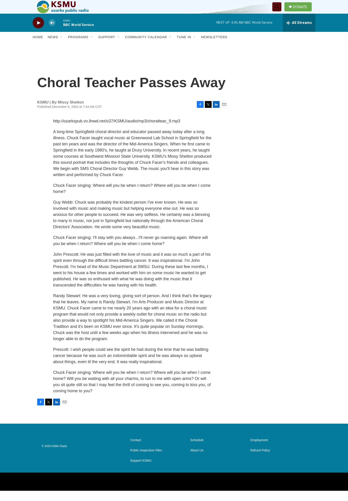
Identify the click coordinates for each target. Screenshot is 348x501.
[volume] (52, 33)
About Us (196, 460)
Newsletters (214, 47)
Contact (135, 450)
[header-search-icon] (278, 12)
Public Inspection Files (146, 460)
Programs (78, 47)
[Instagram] (283, 492)
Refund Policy (260, 460)
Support (106, 47)
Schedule (196, 450)
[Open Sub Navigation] (61, 47)
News (53, 47)
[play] (38, 33)
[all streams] (299, 33)
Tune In (184, 47)
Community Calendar (146, 47)
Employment (259, 450)
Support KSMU (140, 471)
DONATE (303, 12)
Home (38, 47)
